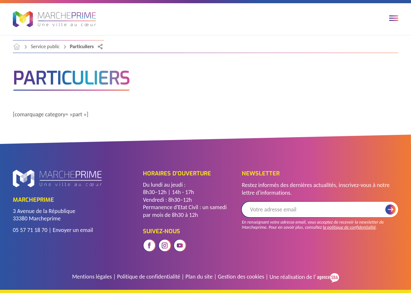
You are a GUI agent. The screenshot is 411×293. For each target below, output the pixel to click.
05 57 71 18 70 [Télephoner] (30, 230)
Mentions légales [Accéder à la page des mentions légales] (92, 276)
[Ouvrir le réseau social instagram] (164, 245)
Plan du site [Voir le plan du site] (199, 276)
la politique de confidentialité (349, 227)
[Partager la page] (100, 46)
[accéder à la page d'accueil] (17, 46)
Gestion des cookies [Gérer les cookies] (241, 276)
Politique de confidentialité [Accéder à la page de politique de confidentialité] (148, 276)
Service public (45, 46)
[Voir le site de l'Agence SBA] (327, 277)
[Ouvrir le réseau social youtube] (179, 245)
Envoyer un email (73, 230)
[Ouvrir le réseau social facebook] (149, 245)
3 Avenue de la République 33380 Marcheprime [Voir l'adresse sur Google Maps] (44, 215)
